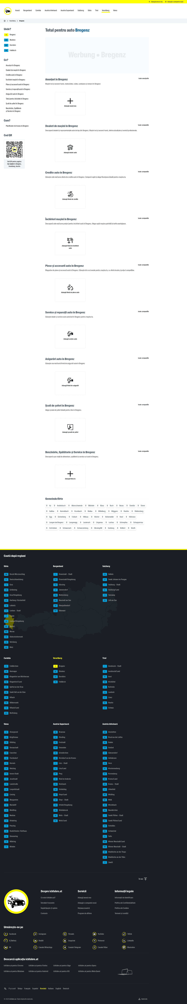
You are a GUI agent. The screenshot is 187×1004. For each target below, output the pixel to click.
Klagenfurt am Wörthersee (16, 676)
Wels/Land (60, 820)
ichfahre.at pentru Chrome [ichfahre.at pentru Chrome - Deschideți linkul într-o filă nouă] (13, 965)
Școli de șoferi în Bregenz (14, 103)
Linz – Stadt (60, 763)
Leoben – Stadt (12, 610)
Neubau (9, 815)
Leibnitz (10, 605)
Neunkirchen (110, 810)
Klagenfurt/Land (13, 682)
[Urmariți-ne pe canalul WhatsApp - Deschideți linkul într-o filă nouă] (46, 947)
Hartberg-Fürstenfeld (14, 600)
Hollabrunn (110, 758)
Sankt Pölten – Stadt (113, 815)
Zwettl (108, 862)
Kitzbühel (109, 682)
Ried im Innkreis (62, 779)
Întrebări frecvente (47, 903)
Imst (107, 676)
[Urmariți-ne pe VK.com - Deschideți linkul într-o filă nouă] (17, 947)
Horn (107, 763)
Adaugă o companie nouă (87, 903)
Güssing (59, 584)
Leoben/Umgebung (14, 621)
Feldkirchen (11, 666)
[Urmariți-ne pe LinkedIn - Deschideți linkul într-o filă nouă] (135, 941)
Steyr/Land (60, 794)
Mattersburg (60, 595)
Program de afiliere (85, 913)
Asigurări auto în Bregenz (15, 94)
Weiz (8, 647)
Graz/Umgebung (13, 595)
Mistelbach (110, 805)
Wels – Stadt (60, 815)
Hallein (108, 574)
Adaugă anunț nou (84, 897)
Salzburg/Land (111, 590)
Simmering (11, 836)
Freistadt (59, 742)
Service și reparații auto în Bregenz (18, 89)
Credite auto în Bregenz (14, 75)
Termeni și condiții (121, 913)
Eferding (59, 737)
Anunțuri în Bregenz (13, 65)
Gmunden (59, 747)
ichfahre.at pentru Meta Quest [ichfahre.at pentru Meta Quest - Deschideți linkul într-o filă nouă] (89, 971)
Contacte (44, 913)
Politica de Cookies (122, 908)
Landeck (108, 692)
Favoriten (10, 753)
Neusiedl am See (62, 600)
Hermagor (10, 671)
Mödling (108, 794)
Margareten (11, 800)
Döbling (10, 742)
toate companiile (143, 125)
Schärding (59, 789)
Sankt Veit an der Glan (15, 692)
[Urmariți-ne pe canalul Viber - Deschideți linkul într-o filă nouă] (106, 947)
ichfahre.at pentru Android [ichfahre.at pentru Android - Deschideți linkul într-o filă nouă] (38, 971)
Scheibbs (109, 826)
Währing (10, 841)
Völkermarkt (11, 702)
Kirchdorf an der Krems (64, 758)
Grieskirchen (60, 753)
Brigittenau (11, 737)
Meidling (10, 810)
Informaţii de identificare (124, 897)
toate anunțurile (144, 78)
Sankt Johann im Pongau (115, 579)
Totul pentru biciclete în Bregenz (17, 98)
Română (43, 988)
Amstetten (109, 732)
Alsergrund (11, 732)
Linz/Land (59, 768)
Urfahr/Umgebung (62, 805)
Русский (12, 988)
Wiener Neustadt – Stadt (114, 846)
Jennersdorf (60, 590)
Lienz (107, 697)
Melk (107, 800)
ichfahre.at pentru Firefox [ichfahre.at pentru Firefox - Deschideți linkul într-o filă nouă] (38, 965)
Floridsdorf (11, 758)
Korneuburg (110, 773)
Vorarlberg (12, 21)
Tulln (107, 836)
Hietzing (10, 768)
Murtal (9, 626)
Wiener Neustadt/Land (114, 841)
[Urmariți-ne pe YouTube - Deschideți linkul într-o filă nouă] (106, 934)
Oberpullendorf (61, 605)
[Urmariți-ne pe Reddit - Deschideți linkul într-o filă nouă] (46, 941)
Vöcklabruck (60, 810)
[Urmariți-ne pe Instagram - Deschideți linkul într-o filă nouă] (46, 934)
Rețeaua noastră (84, 908)
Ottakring (10, 820)
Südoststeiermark (13, 636)
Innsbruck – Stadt (112, 666)
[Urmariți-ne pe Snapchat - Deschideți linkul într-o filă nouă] (76, 941)
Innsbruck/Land (111, 671)
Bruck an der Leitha (112, 737)
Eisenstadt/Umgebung (64, 579)
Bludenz (9, 40)
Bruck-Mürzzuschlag (14, 574)
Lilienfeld (109, 789)
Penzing (10, 826)
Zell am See (110, 600)
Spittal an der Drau (13, 687)
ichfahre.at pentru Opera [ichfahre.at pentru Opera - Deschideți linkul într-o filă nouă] (87, 965)
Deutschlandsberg (13, 579)
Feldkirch (10, 50)
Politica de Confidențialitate (125, 903)
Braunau (59, 732)
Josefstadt (11, 779)
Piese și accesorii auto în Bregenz (17, 84)
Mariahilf (10, 805)
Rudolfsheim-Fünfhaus (15, 831)
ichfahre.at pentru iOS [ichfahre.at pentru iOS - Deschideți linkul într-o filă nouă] (61, 971)
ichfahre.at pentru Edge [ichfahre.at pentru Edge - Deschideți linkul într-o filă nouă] (62, 965)
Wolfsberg (10, 713)
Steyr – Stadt (60, 800)
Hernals (9, 763)
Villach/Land (11, 708)
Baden (108, 742)
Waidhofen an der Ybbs (114, 857)
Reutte (108, 702)
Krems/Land (110, 779)
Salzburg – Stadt (111, 584)
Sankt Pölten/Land (112, 820)
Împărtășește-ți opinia (49, 908)
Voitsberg (10, 642)
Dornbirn (10, 45)
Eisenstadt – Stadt (62, 574)
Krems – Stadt (111, 784)
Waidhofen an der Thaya (114, 852)
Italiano (51, 988)
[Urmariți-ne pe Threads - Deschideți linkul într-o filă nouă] (76, 934)
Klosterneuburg (111, 768)
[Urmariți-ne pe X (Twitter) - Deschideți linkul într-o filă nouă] (17, 941)
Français (27, 988)
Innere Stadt (11, 773)
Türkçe (20, 988)
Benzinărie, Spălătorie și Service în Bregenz (13, 109)
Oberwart (59, 610)
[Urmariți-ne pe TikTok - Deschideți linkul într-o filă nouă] (135, 934)
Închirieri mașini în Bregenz (15, 79)
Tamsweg (109, 595)
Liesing (9, 794)
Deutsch (66, 988)
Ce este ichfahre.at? (48, 897)
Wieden (9, 846)
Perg (57, 773)
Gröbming (10, 590)
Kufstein (109, 687)
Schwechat (109, 831)
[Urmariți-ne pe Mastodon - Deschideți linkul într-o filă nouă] (135, 947)
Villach (9, 697)
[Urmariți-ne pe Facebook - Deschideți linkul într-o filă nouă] (17, 934)
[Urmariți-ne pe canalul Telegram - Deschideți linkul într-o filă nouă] (76, 947)
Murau (9, 631)
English (58, 988)
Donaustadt (11, 747)
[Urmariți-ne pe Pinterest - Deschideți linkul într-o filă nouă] (106, 941)
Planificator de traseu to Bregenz (17, 126)
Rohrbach (59, 784)
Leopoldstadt (11, 789)
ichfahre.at (12, 999)
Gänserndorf (110, 753)
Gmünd (108, 747)
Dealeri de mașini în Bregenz (16, 70)
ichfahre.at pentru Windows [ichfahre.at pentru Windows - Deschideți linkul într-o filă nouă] (14, 971)
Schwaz (108, 708)
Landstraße (11, 784)
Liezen (9, 616)
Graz (8, 584)
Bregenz (10, 34)
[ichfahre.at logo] (7, 11)
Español (35, 988)
